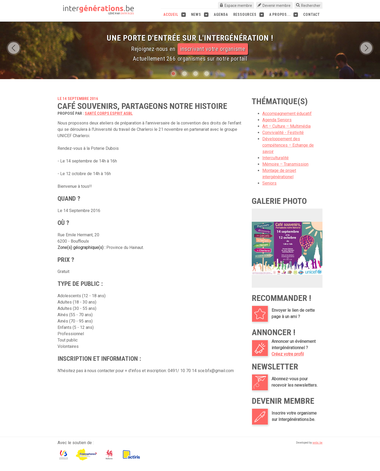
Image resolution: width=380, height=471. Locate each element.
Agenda (221, 14)
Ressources (248, 14)
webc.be (317, 442)
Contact (311, 14)
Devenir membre (277, 5)
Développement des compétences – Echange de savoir (288, 145)
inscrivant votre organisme (212, 49)
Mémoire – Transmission (285, 164)
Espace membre (238, 5)
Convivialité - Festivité (283, 132)
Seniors (269, 183)
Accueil (174, 14)
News (199, 14)
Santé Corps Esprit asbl (109, 113)
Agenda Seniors (277, 119)
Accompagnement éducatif (287, 113)
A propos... (283, 14)
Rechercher (310, 5)
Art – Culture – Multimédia (286, 126)
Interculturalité (275, 157)
